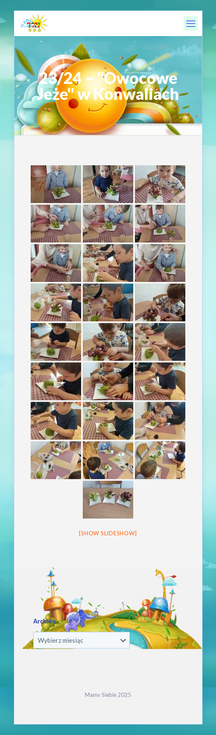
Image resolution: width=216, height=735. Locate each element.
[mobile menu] (191, 23)
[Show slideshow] (108, 533)
